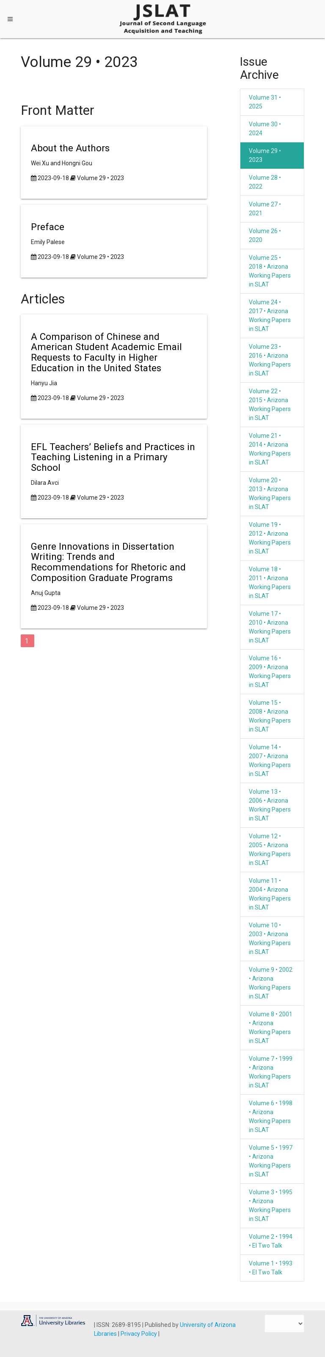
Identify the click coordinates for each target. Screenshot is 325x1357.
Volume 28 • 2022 (265, 182)
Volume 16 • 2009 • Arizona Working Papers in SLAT (270, 671)
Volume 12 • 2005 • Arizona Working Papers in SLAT (270, 849)
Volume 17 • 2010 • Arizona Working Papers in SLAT (270, 627)
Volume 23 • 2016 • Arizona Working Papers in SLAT (270, 360)
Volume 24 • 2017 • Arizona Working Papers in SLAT (270, 315)
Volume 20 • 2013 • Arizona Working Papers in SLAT (270, 493)
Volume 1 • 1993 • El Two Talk (270, 1268)
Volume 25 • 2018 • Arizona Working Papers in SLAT (270, 271)
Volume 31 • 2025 (265, 102)
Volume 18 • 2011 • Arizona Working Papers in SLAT (270, 582)
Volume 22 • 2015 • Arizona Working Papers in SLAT (270, 404)
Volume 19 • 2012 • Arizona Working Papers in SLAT (270, 538)
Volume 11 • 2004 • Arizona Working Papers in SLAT (270, 894)
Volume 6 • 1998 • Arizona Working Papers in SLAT (270, 1116)
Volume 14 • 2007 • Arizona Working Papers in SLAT (270, 760)
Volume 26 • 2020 (265, 235)
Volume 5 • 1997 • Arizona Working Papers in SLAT (270, 1161)
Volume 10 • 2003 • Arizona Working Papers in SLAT (270, 938)
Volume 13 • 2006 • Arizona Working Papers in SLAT (270, 805)
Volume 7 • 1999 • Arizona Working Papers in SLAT (270, 1072)
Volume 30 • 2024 (265, 128)
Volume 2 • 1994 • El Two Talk (270, 1241)
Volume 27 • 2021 (265, 209)
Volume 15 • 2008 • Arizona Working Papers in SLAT (270, 716)
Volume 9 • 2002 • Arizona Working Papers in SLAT (270, 983)
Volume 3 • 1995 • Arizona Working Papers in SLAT (270, 1205)
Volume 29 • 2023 (100, 178)
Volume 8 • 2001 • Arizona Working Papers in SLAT (270, 1027)
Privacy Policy (139, 1333)
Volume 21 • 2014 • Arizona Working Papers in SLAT (270, 449)
